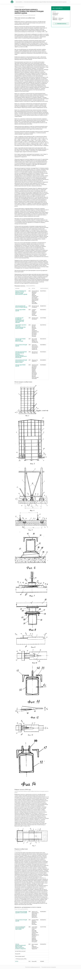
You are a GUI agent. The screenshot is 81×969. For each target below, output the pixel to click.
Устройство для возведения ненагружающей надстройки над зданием (19, 320)
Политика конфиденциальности (32, 967)
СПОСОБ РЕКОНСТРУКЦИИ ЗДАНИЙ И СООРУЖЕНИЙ (21, 912)
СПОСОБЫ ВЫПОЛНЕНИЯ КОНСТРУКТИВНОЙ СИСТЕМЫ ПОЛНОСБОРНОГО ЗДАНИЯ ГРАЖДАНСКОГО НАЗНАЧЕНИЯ (21, 354)
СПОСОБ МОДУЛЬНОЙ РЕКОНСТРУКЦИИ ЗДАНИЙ (21, 306)
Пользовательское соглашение (48, 967)
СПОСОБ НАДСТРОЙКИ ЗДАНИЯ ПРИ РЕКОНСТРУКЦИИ (20, 340)
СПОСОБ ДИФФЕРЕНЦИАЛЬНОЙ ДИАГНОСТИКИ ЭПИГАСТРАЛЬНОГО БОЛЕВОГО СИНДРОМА (20, 946)
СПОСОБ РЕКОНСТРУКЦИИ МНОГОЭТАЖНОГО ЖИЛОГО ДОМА (21, 361)
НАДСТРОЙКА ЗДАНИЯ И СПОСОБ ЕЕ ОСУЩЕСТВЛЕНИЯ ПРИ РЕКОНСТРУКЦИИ (20, 326)
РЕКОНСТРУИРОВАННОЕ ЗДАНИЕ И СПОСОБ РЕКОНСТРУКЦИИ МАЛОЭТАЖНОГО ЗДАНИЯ (21, 292)
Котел (16, 961)
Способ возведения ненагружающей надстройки (20, 928)
